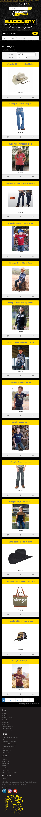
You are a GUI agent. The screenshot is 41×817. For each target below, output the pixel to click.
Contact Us (5, 753)
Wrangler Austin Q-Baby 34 (20, 104)
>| (32, 700)
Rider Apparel (6, 729)
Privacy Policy (6, 748)
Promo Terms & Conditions (10, 737)
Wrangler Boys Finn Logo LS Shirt (20, 342)
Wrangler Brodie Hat (20, 541)
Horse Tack (5, 724)
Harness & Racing (7, 718)
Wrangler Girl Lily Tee (20, 661)
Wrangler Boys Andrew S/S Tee (20, 223)
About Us (5, 739)
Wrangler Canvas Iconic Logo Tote (21, 581)
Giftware (4, 715)
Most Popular (6, 763)
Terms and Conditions (9, 744)
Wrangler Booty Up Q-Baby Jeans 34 (20, 183)
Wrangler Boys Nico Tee (20, 422)
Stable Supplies (7, 731)
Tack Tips (5, 768)
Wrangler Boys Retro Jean (20, 462)
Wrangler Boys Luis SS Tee (20, 382)
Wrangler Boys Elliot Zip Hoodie (21, 303)
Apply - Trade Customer (9, 772)
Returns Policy (6, 750)
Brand (12, 38)
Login (21, 4)
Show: (11, 58)
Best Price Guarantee (9, 742)
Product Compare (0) (8, 50)
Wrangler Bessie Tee (20, 143)
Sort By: (10, 54)
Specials (4, 759)
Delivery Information (8, 746)
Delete (4, 713)
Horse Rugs (5, 722)
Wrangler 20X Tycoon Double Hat (20, 64)
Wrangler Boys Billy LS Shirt (20, 263)
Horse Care (5, 720)
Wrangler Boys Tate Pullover (20, 502)
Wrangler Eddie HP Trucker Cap (20, 621)
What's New (5, 761)
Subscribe (5, 779)
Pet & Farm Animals (8, 726)
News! (4, 766)
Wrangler (22, 38)
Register (13, 4)
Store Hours (6, 770)
